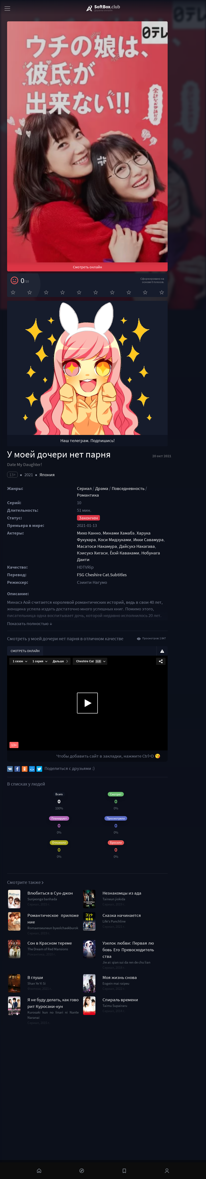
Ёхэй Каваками (177, 620)
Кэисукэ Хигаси (144, 620)
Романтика (173, 569)
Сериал (98, 569)
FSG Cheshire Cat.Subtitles (116, 642)
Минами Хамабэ (133, 607)
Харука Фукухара (168, 607)
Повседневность (142, 569)
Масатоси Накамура (168, 614)
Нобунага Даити (107, 627)
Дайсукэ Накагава (109, 620)
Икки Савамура (131, 614)
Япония (47, 555)
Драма (116, 569)
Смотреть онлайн (104, 319)
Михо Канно (103, 607)
